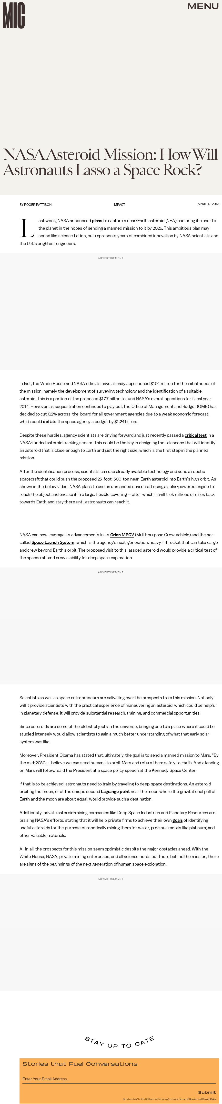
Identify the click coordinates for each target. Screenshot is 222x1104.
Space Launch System (52, 542)
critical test (196, 435)
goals (177, 820)
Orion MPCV (122, 535)
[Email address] (119, 1078)
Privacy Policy (209, 1099)
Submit (207, 1092)
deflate (50, 421)
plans (97, 220)
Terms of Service (188, 1099)
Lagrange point (115, 791)
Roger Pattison (37, 205)
